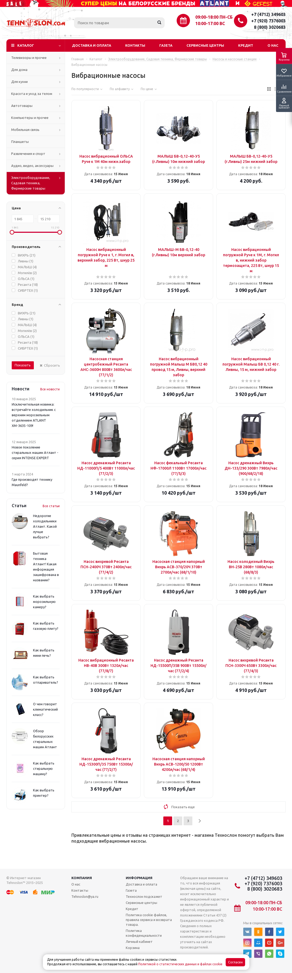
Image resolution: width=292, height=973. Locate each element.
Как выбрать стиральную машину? (43, 768)
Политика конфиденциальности (144, 933)
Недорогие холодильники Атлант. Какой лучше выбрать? (45, 526)
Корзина (133, 948)
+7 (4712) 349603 (268, 14)
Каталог (25, 45)
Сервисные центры (205, 45)
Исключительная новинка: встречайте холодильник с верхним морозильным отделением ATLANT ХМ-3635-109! (34, 414)
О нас (272, 45)
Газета (165, 45)
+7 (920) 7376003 (268, 20)
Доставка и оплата (91, 45)
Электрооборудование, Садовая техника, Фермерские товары (30, 183)
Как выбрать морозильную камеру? (44, 601)
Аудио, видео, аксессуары (32, 165)
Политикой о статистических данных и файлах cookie (180, 964)
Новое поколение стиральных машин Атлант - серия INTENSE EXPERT (35, 452)
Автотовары (22, 105)
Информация (139, 878)
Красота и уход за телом (31, 93)
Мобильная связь (25, 129)
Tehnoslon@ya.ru (84, 896)
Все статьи (51, 506)
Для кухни (19, 81)
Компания (81, 878)
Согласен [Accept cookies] (235, 962)
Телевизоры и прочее (29, 57)
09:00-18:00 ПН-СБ (214, 17)
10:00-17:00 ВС (210, 23)
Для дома (19, 69)
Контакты (135, 45)
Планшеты (20, 141)
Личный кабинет (139, 941)
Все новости (50, 389)
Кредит (245, 45)
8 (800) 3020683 (270, 27)
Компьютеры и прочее (29, 117)
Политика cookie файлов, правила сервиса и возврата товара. (149, 919)
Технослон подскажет (144, 896)
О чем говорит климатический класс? (45, 709)
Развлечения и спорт (28, 153)
